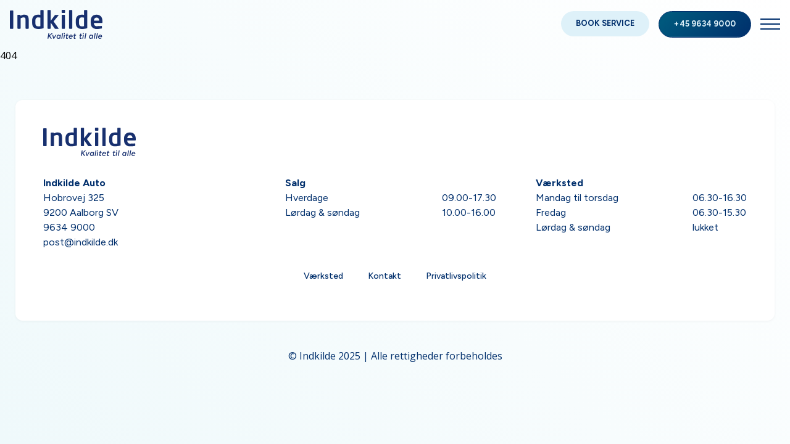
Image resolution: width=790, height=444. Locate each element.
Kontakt (384, 276)
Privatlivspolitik (456, 276)
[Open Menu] (770, 24)
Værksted (323, 276)
